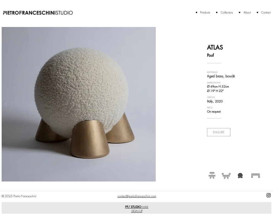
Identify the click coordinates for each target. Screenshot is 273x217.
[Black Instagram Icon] (268, 195)
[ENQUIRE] (218, 132)
